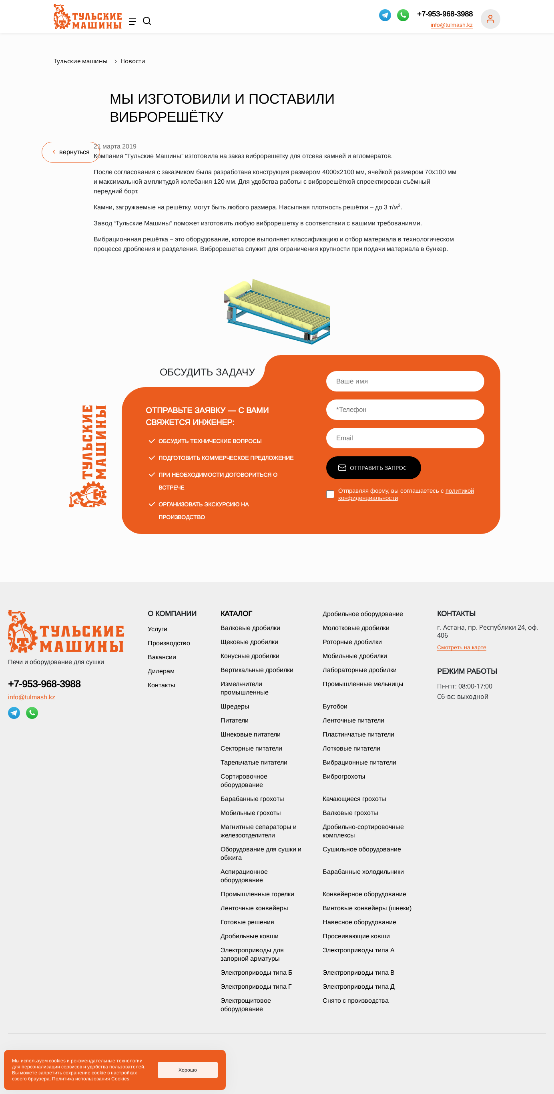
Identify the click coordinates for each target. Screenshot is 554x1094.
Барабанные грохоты (252, 798)
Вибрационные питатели (359, 762)
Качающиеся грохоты (354, 798)
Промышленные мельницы (363, 683)
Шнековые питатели (251, 734)
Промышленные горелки (257, 894)
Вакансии (162, 657)
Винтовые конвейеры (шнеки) (367, 908)
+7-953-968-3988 (445, 14)
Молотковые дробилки (356, 627)
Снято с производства (356, 1000)
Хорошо (188, 1070)
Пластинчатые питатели (358, 734)
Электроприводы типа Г (256, 986)
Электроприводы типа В (359, 972)
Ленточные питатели (353, 720)
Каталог (236, 614)
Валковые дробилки (250, 627)
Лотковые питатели (351, 748)
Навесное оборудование (359, 922)
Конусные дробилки (250, 655)
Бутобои (335, 706)
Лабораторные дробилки (360, 669)
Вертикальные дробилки (257, 669)
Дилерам (161, 671)
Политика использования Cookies (90, 1079)
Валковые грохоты (350, 812)
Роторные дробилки (352, 641)
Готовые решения (247, 922)
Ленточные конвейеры (254, 908)
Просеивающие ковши (356, 936)
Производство (169, 643)
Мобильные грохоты (251, 812)
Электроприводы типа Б (257, 972)
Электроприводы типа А (359, 950)
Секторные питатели (251, 748)
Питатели (235, 720)
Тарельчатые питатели (254, 762)
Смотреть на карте (461, 647)
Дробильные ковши (250, 936)
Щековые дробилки (249, 641)
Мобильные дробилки (355, 655)
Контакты (161, 685)
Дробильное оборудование (363, 613)
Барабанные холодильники (363, 871)
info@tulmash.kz (452, 25)
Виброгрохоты (344, 776)
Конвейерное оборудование (364, 894)
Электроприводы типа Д (359, 986)
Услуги (157, 629)
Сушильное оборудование (362, 849)
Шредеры (235, 706)
